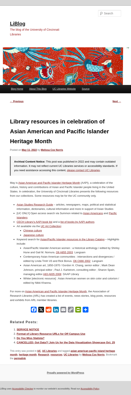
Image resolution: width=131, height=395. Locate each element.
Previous (16, 101)
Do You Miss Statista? (30, 338)
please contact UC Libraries (83, 170)
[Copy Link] (70, 310)
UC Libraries (49, 351)
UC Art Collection (51, 226)
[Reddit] (48, 310)
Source (86, 88)
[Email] (63, 310)
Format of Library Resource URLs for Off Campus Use (51, 333)
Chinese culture (32, 230)
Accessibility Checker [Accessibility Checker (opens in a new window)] (22, 388)
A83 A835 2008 (52, 274)
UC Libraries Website (64, 88)
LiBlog (17, 23)
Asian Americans (93, 213)
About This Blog (38, 88)
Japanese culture (33, 235)
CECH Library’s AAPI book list (34, 221)
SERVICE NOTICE (28, 329)
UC (39, 351)
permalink (20, 358)
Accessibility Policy (90, 388)
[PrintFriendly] (78, 310)
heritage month (28, 354)
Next (116, 101)
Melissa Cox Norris (52, 150)
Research (43, 354)
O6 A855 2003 (64, 252)
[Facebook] (33, 310)
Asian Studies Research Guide (35, 204)
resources (56, 354)
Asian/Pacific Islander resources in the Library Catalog (72, 239)
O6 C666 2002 (82, 261)
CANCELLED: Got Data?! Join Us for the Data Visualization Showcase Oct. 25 (66, 342)
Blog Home (17, 88)
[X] (41, 310)
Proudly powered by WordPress (65, 372)
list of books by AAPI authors (77, 221)
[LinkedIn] (56, 310)
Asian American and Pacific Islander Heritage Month (49, 182)
